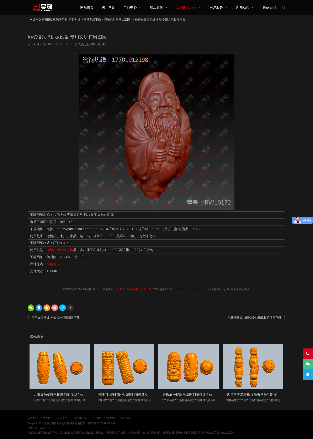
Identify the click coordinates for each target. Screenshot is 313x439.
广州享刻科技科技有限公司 (134, 289)
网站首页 (87, 7)
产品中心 (130, 7)
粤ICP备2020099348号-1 (101, 423)
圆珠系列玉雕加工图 (117, 19)
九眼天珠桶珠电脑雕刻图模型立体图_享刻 (64, 395)
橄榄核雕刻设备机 (60, 250)
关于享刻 (108, 7)
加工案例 (156, 7)
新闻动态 (242, 7)
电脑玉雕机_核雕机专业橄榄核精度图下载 (256, 317)
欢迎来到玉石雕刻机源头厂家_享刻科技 (55, 19)
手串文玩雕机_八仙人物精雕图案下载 (54, 317)
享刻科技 (53, 264)
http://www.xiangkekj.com (191, 289)
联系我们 (269, 7)
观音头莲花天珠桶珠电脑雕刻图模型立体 (257, 395)
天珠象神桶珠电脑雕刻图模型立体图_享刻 (193, 395)
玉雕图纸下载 (186, 7)
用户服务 (216, 7)
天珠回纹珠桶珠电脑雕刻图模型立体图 (126, 395)
